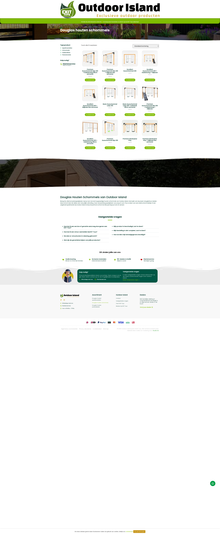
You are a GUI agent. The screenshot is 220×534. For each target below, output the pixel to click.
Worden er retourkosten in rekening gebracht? (80, 236)
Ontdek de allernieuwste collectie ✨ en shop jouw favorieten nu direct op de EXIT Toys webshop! (110, 22)
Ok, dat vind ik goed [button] (139, 531)
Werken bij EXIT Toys (121, 306)
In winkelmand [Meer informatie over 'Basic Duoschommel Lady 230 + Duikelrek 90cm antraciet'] (130, 114)
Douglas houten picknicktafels (96, 306)
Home (62, 34)
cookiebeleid (129, 531)
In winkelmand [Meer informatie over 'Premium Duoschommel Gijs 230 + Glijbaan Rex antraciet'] (110, 80)
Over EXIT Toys (120, 303)
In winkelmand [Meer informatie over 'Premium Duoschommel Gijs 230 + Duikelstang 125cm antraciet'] (90, 80)
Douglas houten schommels (100, 302)
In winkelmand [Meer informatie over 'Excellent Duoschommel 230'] (130, 80)
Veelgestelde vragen (122, 301)
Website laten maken (133, 330)
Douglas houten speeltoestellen (96, 299)
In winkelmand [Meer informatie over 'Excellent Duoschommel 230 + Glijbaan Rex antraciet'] (90, 114)
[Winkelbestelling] (146, 46)
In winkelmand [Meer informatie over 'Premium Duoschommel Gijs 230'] (110, 148)
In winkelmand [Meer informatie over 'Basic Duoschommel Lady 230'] (110, 114)
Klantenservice (69, 64)
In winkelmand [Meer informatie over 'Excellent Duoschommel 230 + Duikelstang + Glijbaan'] (150, 80)
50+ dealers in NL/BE (124, 259)
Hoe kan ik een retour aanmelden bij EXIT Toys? (80, 232)
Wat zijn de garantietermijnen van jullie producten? (82, 240)
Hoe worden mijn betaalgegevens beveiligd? (129, 235)
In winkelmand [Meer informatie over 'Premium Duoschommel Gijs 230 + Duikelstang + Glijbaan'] (150, 114)
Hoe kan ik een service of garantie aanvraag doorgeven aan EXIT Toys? (85, 227)
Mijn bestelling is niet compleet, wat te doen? (130, 230)
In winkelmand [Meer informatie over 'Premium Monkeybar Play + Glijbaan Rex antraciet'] (150, 148)
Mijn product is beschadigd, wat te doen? (128, 226)
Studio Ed (156, 330)
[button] (85, 227)
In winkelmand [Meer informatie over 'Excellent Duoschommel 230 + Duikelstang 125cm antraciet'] (90, 148)
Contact (118, 298)
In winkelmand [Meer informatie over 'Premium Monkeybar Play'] (130, 148)
